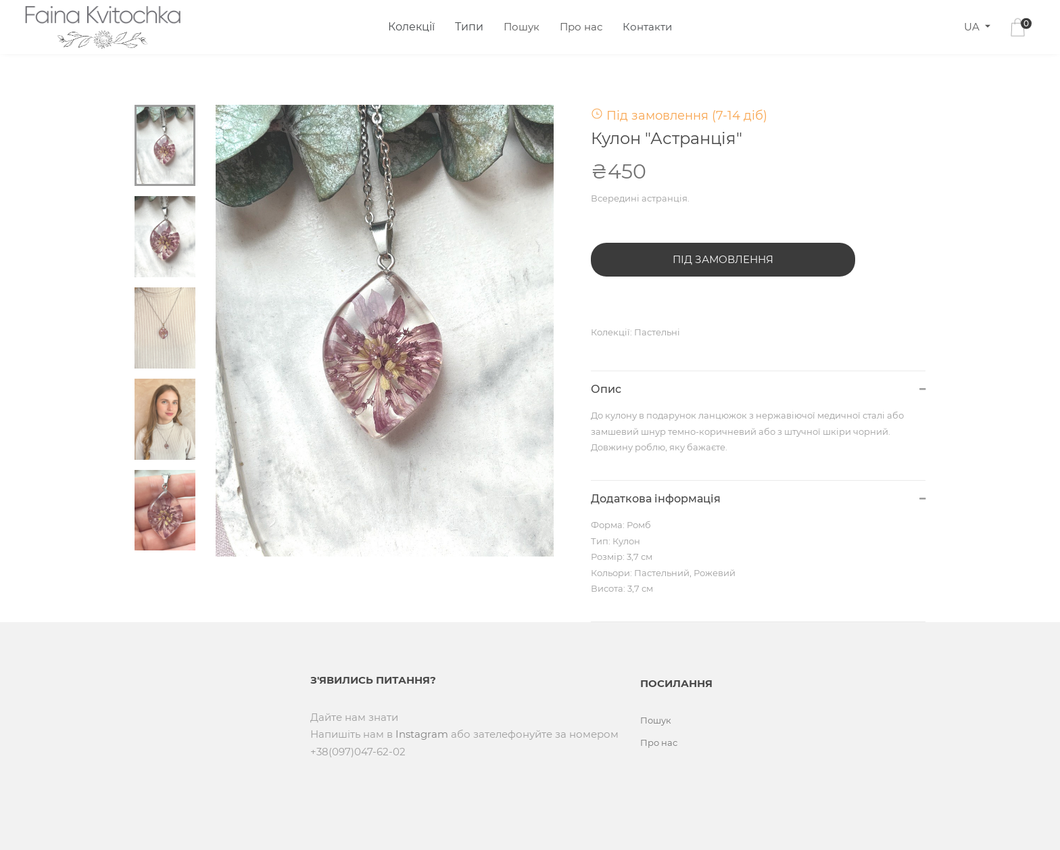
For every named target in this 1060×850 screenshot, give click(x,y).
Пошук (521, 26)
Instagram (421, 734)
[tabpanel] (385, 331)
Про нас (581, 26)
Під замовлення (723, 259)
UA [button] (973, 26)
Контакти (647, 26)
